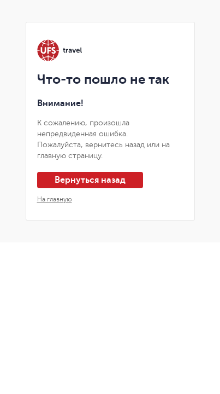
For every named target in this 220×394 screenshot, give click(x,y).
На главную (54, 199)
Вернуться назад (90, 180)
